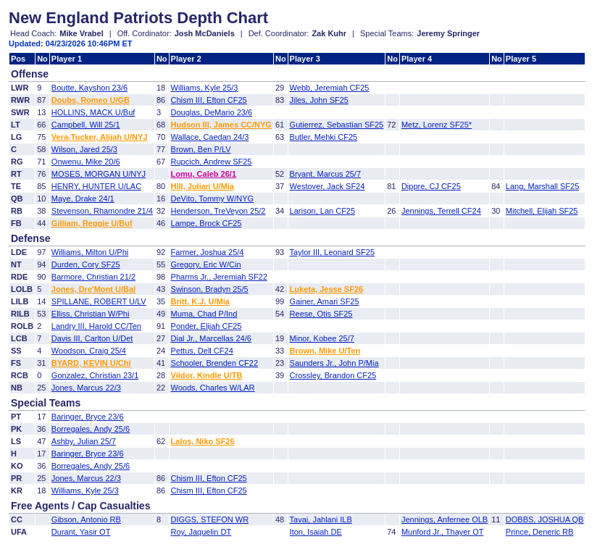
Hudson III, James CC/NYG (221, 124)
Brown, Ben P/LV (201, 149)
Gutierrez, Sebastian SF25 (337, 124)
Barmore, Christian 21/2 (93, 276)
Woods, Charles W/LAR (213, 387)
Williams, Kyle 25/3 (204, 87)
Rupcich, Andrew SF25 (211, 161)
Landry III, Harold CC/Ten (96, 326)
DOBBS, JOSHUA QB (545, 519)
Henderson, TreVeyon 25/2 (218, 210)
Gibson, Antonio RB (86, 519)
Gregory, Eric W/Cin (206, 264)
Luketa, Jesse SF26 (327, 289)
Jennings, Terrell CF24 (441, 210)
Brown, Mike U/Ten (325, 350)
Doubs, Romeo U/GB (90, 100)
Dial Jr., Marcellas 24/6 (211, 338)
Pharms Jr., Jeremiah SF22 (219, 276)
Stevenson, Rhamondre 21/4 (102, 210)
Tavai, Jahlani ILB (321, 519)
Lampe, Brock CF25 (206, 223)
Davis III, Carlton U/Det (92, 338)
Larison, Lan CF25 (323, 210)
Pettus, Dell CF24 (202, 350)
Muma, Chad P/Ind (204, 313)
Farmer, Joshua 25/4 (207, 252)
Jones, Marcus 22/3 (86, 387)
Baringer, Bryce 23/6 (87, 416)
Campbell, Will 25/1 (85, 124)
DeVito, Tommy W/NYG (212, 198)
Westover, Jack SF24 (327, 186)
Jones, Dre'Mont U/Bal (93, 289)
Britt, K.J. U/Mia (200, 301)
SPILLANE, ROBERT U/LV (98, 301)
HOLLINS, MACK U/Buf (93, 112)
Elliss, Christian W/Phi (90, 313)
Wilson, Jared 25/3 (84, 149)
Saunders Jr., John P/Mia (334, 363)
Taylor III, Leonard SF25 (332, 252)
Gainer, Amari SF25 (324, 301)
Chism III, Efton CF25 (209, 100)
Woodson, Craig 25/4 (88, 350)
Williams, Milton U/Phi (89, 252)
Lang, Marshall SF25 (543, 186)
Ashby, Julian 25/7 (83, 441)
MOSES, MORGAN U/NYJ (98, 174)
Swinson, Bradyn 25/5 (210, 289)
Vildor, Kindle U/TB (207, 375)
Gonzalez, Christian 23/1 (94, 375)
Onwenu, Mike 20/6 (85, 161)
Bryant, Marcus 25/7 (325, 174)
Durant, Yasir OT (81, 531)
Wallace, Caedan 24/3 (210, 137)
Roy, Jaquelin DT (201, 531)
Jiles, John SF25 (319, 100)
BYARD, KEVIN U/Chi (91, 363)
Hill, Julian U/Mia (202, 186)
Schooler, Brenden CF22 (214, 363)
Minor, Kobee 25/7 (322, 338)
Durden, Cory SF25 (85, 264)
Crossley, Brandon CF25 (333, 375)
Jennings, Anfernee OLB (444, 519)
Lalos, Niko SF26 (203, 441)
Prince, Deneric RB (540, 531)
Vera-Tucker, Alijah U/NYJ (99, 137)
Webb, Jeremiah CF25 (330, 87)
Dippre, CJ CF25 (431, 186)
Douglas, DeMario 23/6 (212, 112)
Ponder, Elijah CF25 (206, 326)
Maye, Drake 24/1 (82, 198)
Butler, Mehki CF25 (324, 137)
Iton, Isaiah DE (316, 531)
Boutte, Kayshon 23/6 (89, 87)
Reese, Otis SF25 (321, 313)
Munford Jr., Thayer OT (442, 531)
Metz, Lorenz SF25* (436, 124)
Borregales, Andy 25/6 (90, 429)
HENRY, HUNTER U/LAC (96, 186)
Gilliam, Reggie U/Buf (92, 223)
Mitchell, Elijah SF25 (542, 210)
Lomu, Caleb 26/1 (203, 174)
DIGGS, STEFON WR (210, 519)
